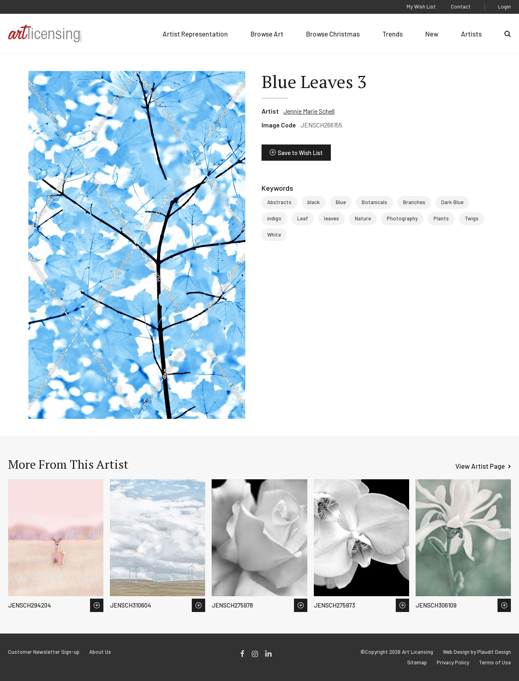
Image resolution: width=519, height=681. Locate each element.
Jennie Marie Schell (309, 111)
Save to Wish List (300, 152)
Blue (341, 202)
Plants (441, 218)
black (313, 202)
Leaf (302, 218)
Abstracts (279, 202)
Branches (414, 202)
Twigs (471, 218)
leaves (331, 218)
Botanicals (374, 202)
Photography (402, 218)
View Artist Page (480, 466)
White (274, 234)
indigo (274, 218)
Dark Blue (452, 202)
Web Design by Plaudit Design (477, 652)
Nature (363, 218)
